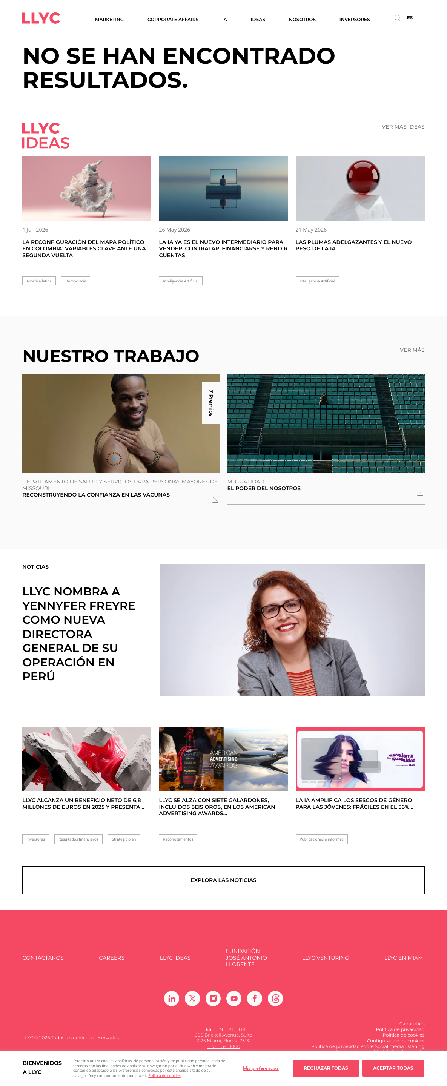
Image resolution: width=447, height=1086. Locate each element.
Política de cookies (164, 1075)
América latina (39, 281)
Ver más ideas (403, 127)
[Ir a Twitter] (192, 999)
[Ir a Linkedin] (171, 999)
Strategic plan (124, 839)
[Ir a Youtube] (233, 999)
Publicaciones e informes (322, 839)
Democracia (75, 281)
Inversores (35, 839)
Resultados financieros (78, 839)
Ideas (258, 20)
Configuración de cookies (396, 1042)
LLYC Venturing (325, 959)
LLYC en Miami (404, 959)
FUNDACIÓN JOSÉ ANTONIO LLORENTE (246, 959)
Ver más (412, 350)
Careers (111, 959)
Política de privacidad (400, 1030)
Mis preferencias (261, 1068)
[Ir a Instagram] (213, 999)
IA (224, 20)
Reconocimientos (178, 839)
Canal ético (412, 1025)
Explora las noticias (223, 880)
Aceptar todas (393, 1068)
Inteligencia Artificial (180, 281)
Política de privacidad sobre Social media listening (368, 1047)
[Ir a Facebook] (254, 999)
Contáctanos (43, 959)
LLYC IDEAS (175, 959)
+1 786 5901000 (223, 1047)
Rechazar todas (326, 1068)
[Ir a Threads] (275, 999)
